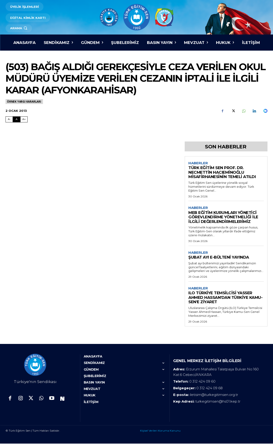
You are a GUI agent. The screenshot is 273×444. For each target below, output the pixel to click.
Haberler (198, 163)
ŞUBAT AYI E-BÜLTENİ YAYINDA (218, 257)
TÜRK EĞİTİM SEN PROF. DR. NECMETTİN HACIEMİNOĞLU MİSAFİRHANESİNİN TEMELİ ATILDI (222, 172)
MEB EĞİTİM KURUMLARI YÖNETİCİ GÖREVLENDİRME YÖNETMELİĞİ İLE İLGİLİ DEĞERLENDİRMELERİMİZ (223, 217)
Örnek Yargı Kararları (24, 101)
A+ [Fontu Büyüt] (24, 119)
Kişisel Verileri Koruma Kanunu (160, 431)
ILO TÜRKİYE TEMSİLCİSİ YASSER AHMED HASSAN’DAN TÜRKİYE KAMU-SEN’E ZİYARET (225, 298)
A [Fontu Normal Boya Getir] (16, 119)
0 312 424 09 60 (202, 382)
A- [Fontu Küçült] (9, 119)
